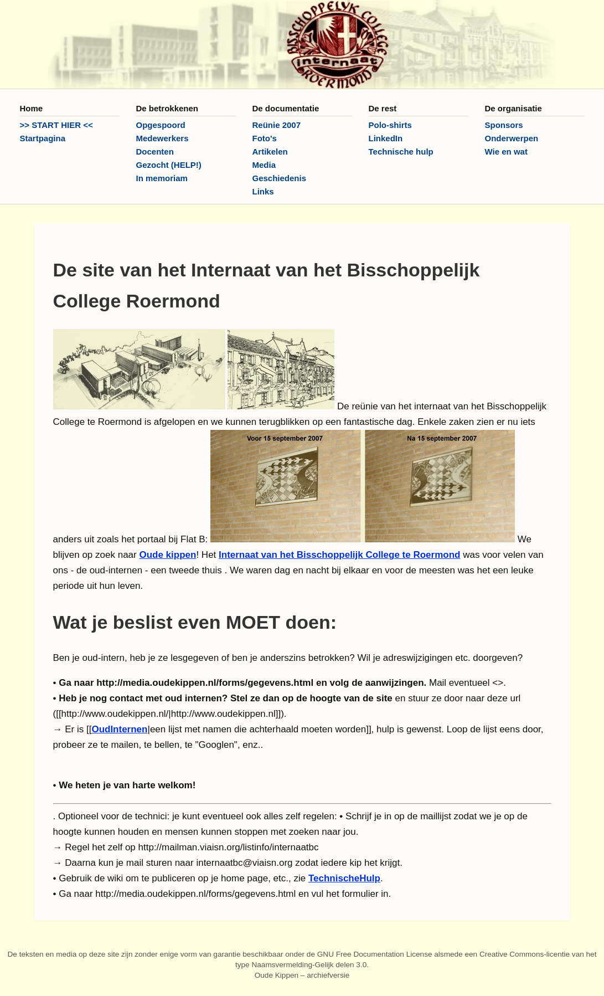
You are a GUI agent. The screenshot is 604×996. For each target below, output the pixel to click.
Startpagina (43, 138)
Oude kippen (167, 555)
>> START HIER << (56, 125)
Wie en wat (506, 151)
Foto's (264, 138)
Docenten (155, 151)
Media (264, 165)
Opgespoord (160, 125)
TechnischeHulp (344, 878)
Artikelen (270, 151)
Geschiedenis (279, 178)
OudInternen (119, 729)
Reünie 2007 (276, 125)
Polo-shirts (390, 125)
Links (263, 191)
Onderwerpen (512, 138)
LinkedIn (386, 138)
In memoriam (162, 178)
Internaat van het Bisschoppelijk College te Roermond (339, 555)
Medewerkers (162, 138)
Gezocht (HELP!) (169, 165)
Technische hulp (401, 151)
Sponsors (504, 125)
